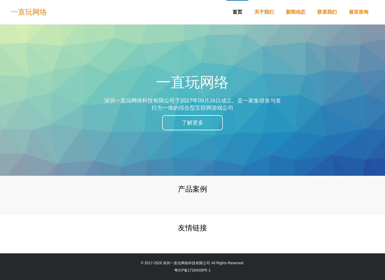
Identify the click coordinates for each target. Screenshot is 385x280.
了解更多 (192, 123)
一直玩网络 (29, 12)
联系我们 (327, 12)
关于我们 (264, 12)
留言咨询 (358, 12)
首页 (237, 12)
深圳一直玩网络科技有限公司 (186, 263)
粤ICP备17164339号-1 (192, 270)
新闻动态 (295, 12)
